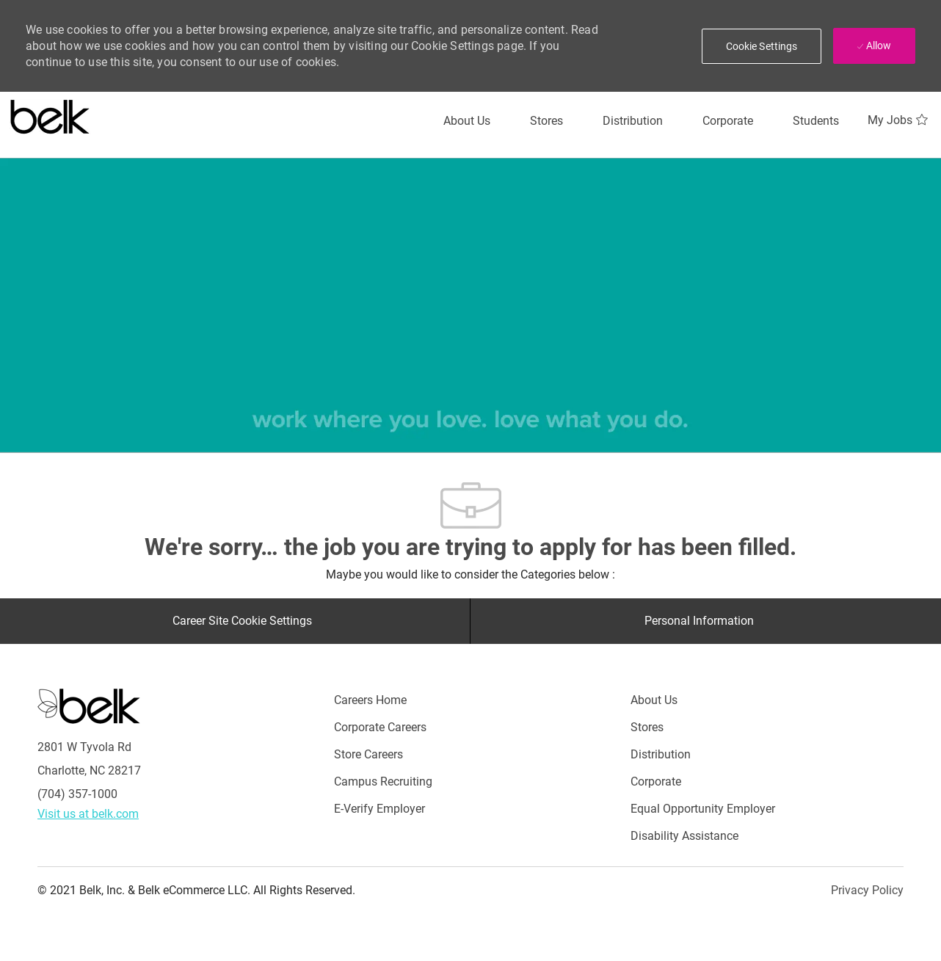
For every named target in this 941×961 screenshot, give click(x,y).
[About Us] (466, 121)
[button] (762, 46)
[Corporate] (727, 121)
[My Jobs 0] (899, 120)
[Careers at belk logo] (50, 113)
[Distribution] (633, 121)
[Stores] (546, 121)
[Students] (816, 121)
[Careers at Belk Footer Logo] (88, 705)
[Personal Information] (699, 621)
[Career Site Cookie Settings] (242, 621)
